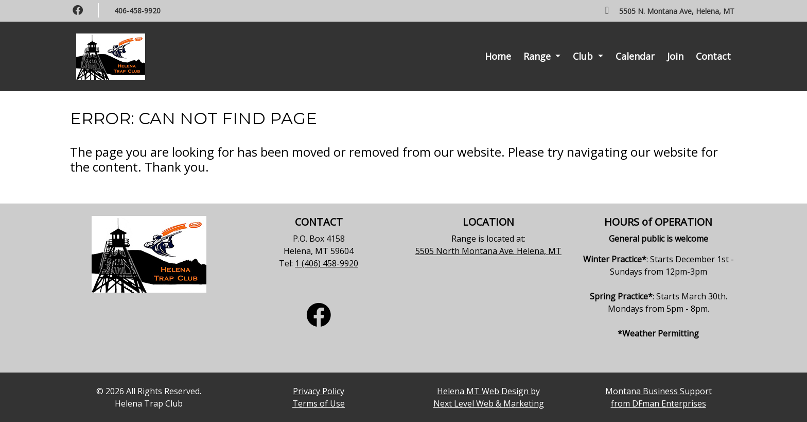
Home (498, 56)
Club (584, 56)
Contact (713, 56)
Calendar (635, 56)
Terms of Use (318, 403)
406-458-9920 (137, 10)
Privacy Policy (318, 391)
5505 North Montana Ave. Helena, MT (488, 251)
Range (538, 56)
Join (675, 56)
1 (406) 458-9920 (326, 263)
